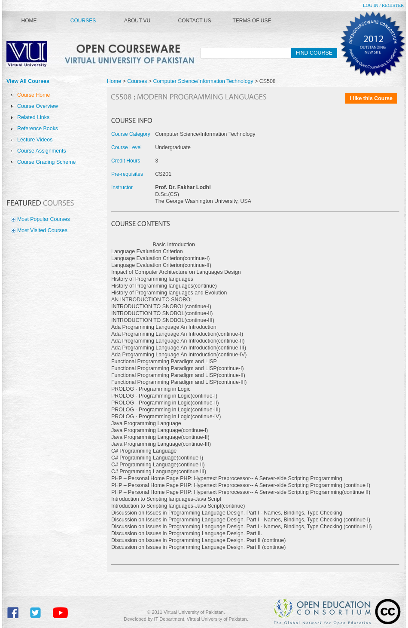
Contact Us (194, 21)
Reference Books (37, 129)
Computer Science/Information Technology (204, 81)
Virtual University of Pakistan (103, 54)
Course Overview (37, 106)
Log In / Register (383, 5)
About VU (137, 21)
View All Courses (27, 81)
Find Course (314, 53)
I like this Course (371, 98)
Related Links (33, 117)
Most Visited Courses (42, 230)
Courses (83, 21)
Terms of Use (251, 21)
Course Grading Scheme (46, 162)
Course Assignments (41, 151)
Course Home (33, 95)
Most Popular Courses (43, 219)
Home (29, 21)
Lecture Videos (34, 140)
